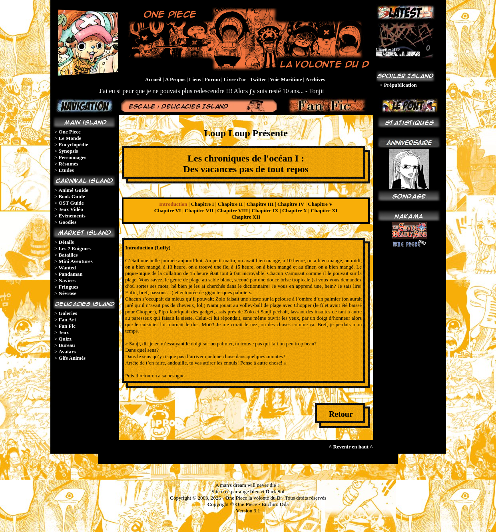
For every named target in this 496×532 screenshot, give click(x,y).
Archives (315, 79)
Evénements (72, 216)
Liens (195, 79)
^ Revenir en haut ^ (351, 447)
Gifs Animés (72, 358)
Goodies (68, 222)
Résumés (68, 164)
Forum (212, 79)
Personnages (72, 157)
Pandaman (71, 274)
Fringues (68, 287)
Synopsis (68, 151)
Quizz (65, 339)
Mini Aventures (76, 261)
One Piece (70, 132)
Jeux (64, 332)
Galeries (68, 313)
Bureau (67, 345)
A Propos (175, 79)
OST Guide (71, 203)
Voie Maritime (286, 79)
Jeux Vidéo (71, 209)
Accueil (153, 79)
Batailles (68, 255)
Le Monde (70, 138)
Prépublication (400, 85)
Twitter (258, 79)
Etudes (66, 170)
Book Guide (72, 196)
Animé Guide (73, 190)
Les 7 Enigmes (75, 248)
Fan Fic (67, 326)
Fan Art (67, 320)
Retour (341, 414)
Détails (66, 242)
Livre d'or (235, 79)
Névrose (68, 293)
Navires (67, 280)
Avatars (67, 352)
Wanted (67, 268)
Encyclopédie (73, 144)
